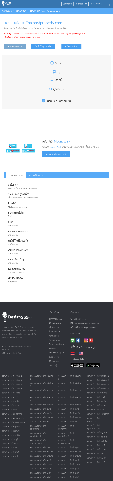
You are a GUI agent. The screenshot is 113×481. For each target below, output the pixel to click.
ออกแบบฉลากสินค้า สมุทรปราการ (38, 435)
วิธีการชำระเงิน (55, 323)
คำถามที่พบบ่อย (55, 340)
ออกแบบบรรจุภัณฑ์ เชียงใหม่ (70, 452)
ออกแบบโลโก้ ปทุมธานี (11, 426)
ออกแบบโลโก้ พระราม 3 (12, 380)
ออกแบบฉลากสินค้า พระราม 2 (41, 377)
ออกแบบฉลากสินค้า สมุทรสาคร (38, 427)
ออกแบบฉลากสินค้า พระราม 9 (41, 399)
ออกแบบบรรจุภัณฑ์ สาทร (68, 409)
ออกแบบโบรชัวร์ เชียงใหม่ (97, 437)
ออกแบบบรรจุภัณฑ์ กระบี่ (68, 477)
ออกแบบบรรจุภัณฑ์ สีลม (68, 421)
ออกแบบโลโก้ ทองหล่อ (11, 393)
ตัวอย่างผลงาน (54, 331)
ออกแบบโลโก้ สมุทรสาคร (12, 414)
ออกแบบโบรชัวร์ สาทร (96, 397)
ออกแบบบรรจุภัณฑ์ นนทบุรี (69, 473)
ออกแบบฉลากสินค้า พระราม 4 (41, 392)
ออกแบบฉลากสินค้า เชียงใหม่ (42, 452)
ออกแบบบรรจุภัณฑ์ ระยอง (69, 464)
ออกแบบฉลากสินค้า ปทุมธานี (42, 447)
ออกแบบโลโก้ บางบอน (11, 405)
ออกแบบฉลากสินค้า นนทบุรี (41, 473)
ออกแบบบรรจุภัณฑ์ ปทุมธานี (70, 447)
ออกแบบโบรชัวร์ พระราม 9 (98, 388)
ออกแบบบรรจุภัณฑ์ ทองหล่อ (69, 405)
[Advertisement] (50, 126)
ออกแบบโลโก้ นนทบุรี (10, 452)
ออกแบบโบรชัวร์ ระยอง (96, 449)
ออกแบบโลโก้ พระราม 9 (12, 388)
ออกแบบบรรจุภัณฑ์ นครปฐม (69, 456)
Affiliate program (56, 353)
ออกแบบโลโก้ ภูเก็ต (9, 448)
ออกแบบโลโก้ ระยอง (10, 443)
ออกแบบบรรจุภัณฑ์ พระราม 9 (69, 399)
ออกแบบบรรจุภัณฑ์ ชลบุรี (68, 460)
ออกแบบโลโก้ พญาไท (10, 401)
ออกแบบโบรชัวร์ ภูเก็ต (96, 454)
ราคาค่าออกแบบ (55, 319)
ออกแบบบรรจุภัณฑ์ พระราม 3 (69, 385)
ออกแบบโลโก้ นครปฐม (11, 435)
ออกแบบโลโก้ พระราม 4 (12, 384)
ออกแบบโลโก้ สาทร (10, 397)
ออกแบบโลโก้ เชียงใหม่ (11, 431)
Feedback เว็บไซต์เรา (79, 359)
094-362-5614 (79, 319)
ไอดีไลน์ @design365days (84, 327)
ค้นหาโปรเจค (7, 11)
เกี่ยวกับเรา (54, 312)
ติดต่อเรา (52, 348)
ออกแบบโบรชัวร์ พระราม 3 (98, 380)
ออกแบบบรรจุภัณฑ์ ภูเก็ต (68, 468)
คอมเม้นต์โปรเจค (36, 175)
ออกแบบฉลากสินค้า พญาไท (41, 413)
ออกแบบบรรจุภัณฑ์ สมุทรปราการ (66, 435)
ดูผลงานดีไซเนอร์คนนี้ (56, 154)
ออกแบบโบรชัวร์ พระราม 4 (98, 384)
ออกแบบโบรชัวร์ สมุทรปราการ (93, 420)
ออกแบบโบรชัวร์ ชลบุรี (96, 445)
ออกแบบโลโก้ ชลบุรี (10, 439)
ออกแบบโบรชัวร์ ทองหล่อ (97, 393)
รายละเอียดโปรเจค (16, 175)
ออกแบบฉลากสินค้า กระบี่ (40, 477)
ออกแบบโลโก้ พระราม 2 (12, 376)
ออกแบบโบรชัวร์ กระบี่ (96, 462)
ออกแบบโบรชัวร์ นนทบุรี (96, 458)
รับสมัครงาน (54, 357)
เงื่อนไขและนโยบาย (56, 344)
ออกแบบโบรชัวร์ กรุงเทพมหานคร (93, 427)
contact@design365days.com (86, 323)
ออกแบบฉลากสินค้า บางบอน (41, 417)
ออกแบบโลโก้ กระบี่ (10, 456)
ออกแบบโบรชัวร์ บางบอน (97, 405)
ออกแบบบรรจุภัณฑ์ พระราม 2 (69, 377)
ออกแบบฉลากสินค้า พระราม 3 (41, 385)
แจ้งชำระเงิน (54, 327)
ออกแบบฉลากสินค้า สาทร (40, 409)
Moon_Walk (62, 141)
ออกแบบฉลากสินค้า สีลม (40, 421)
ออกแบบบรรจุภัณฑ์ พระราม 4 (69, 392)
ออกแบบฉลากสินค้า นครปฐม (42, 456)
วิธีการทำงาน (54, 361)
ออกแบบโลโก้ (21, 11)
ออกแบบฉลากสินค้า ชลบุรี (40, 460)
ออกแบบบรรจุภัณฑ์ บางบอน (69, 417)
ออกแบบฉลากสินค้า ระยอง (41, 464)
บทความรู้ (53, 365)
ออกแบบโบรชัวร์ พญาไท (96, 401)
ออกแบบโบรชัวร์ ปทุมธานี (97, 432)
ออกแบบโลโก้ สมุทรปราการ (13, 418)
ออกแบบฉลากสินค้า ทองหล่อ (41, 405)
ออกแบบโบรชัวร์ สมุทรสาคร (98, 414)
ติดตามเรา (76, 333)
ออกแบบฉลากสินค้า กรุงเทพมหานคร (38, 442)
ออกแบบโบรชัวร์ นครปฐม (97, 441)
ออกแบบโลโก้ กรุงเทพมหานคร (14, 422)
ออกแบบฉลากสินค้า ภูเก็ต (40, 468)
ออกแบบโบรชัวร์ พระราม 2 (98, 376)
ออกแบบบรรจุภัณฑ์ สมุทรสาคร (66, 427)
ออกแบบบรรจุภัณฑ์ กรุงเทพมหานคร (66, 442)
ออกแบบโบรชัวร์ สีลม (95, 409)
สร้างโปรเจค (54, 336)
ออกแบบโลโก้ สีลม (9, 409)
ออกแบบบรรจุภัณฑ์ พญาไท (69, 413)
